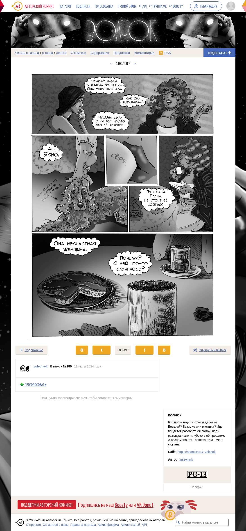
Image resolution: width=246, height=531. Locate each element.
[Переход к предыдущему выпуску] (39, 205)
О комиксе (78, 53)
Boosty (178, 6)
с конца (47, 53)
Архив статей (130, 524)
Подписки (83, 6)
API (144, 6)
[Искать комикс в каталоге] (178, 522)
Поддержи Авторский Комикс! (46, 505)
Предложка (121, 53)
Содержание (99, 53)
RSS (167, 53)
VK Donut (145, 504)
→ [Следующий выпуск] (135, 63)
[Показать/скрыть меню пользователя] (230, 6)
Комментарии (144, 53)
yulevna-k (186, 459)
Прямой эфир (127, 6)
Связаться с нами (56, 524)
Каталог (65, 6)
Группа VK (160, 6)
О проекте (33, 524)
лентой (61, 53)
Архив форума (108, 524)
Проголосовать (35, 384)
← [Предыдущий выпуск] (111, 63)
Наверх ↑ (196, 487)
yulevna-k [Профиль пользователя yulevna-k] (41, 366)
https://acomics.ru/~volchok (197, 452)
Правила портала (83, 524)
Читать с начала (27, 53)
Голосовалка (104, 6)
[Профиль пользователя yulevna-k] (24, 368)
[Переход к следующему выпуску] (123, 205)
